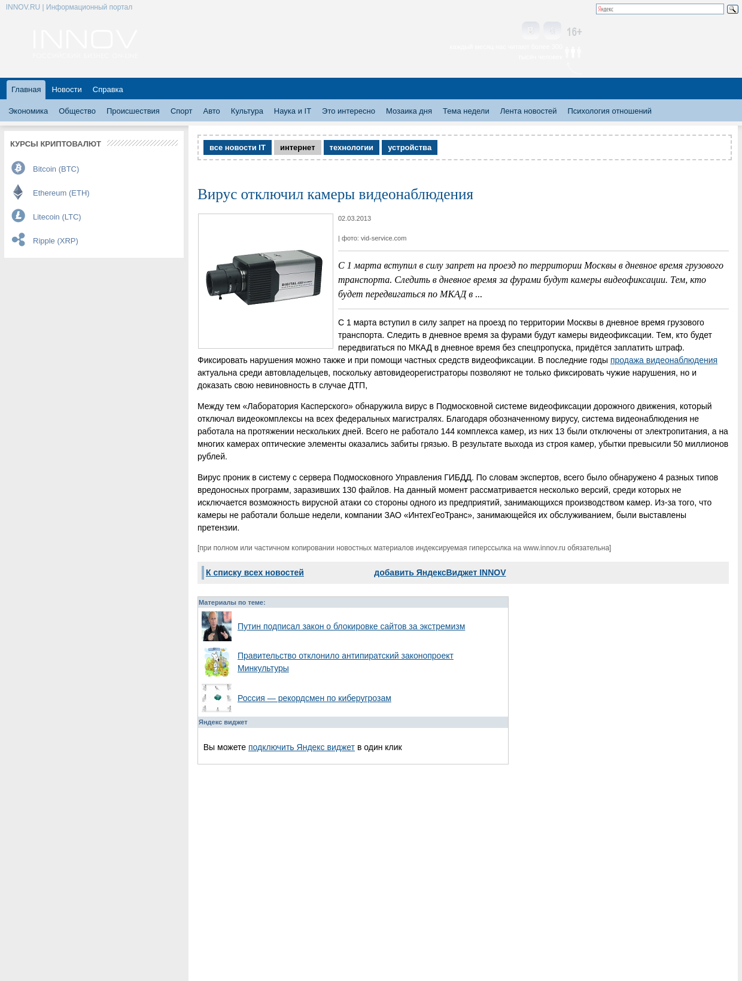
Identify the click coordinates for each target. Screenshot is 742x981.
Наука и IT (292, 110)
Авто (211, 110)
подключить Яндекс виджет (301, 747)
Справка (108, 89)
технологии (352, 147)
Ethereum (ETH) (61, 192)
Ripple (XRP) (55, 240)
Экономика (28, 110)
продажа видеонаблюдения (663, 360)
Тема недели (466, 110)
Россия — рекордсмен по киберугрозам (314, 698)
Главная (26, 89)
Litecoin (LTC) (57, 216)
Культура (247, 110)
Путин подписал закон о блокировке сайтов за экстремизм (351, 626)
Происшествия (133, 110)
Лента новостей (528, 110)
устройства (409, 147)
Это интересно (348, 110)
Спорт (182, 110)
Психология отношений (609, 110)
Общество (77, 110)
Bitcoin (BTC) (56, 168)
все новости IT (237, 147)
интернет (297, 147)
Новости (66, 89)
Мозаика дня (409, 110)
